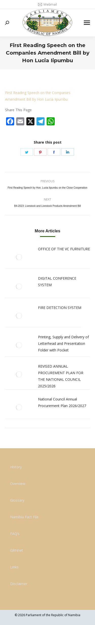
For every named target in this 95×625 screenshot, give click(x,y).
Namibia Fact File (24, 517)
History (16, 466)
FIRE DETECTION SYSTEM (59, 307)
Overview (17, 483)
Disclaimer (18, 583)
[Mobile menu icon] (87, 23)
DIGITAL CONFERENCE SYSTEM (57, 281)
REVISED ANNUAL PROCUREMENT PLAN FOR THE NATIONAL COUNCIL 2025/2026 (60, 376)
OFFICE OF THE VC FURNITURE (64, 249)
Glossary (17, 500)
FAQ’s (15, 533)
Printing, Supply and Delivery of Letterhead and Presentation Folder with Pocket (63, 343)
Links (14, 567)
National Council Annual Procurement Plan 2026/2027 (62, 402)
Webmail (47, 5)
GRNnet (16, 550)
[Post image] (19, 257)
